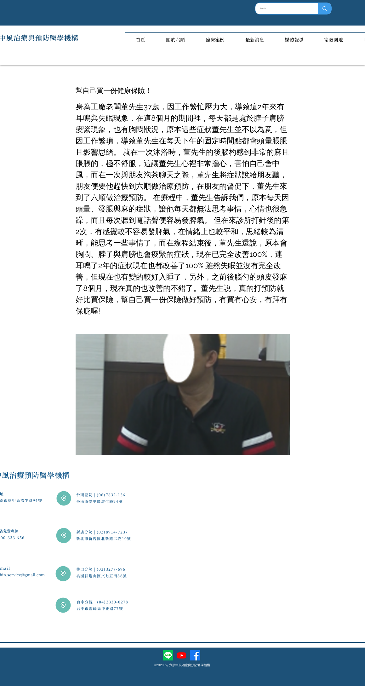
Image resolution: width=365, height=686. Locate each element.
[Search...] (282, 8)
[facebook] (195, 655)
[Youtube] (181, 655)
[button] (175, 40)
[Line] (168, 655)
